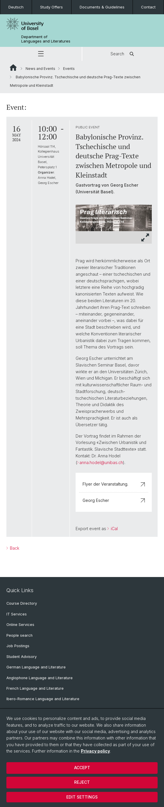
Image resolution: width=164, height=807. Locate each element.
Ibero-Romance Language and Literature (42, 699)
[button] (41, 54)
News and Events (40, 68)
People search (19, 635)
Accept (82, 767)
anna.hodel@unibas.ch (101, 462)
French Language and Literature (35, 688)
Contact (148, 7)
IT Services (16, 614)
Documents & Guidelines (102, 7)
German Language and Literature (36, 667)
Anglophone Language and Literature (39, 678)
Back (14, 548)
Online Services (20, 624)
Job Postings (17, 646)
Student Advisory (21, 656)
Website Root (13, 67)
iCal (114, 528)
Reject (82, 782)
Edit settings (82, 796)
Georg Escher (114, 500)
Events (69, 68)
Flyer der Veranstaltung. (114, 484)
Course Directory (21, 603)
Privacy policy (95, 750)
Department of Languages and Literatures (45, 39)
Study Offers (51, 7)
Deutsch (16, 7)
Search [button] (123, 53)
